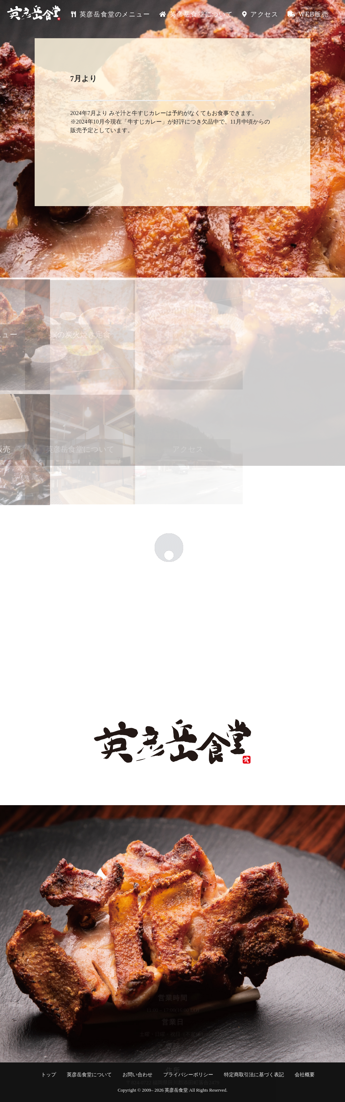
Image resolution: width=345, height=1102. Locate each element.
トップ (48, 1074)
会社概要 (305, 1074)
